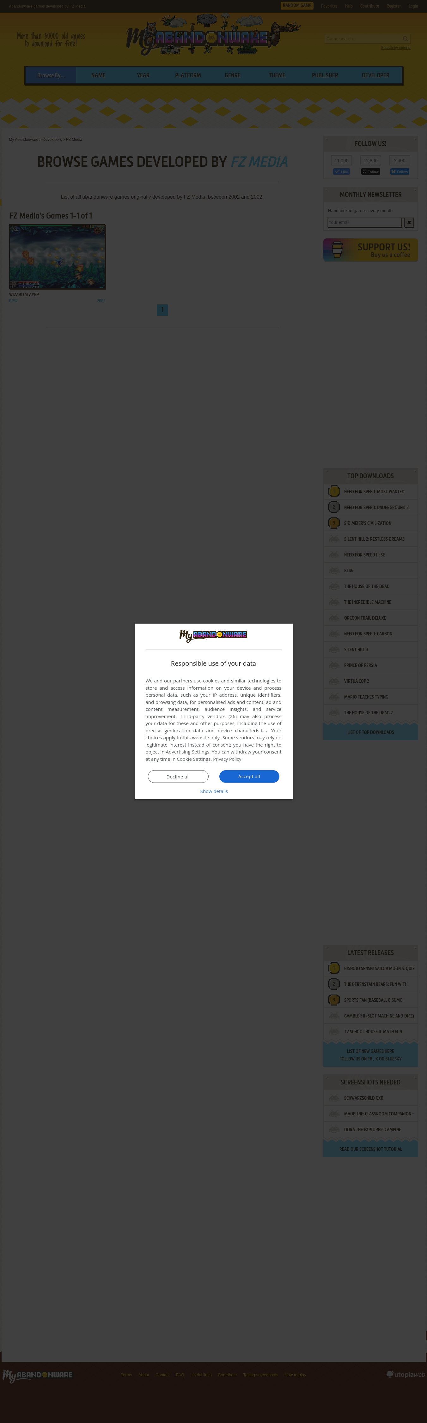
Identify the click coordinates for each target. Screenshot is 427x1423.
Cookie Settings (193, 759)
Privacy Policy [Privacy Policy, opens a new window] (228, 759)
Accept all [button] (249, 776)
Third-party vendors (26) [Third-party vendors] (208, 716)
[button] (213, 791)
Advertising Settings (188, 751)
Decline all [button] (178, 776)
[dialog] (214, 711)
